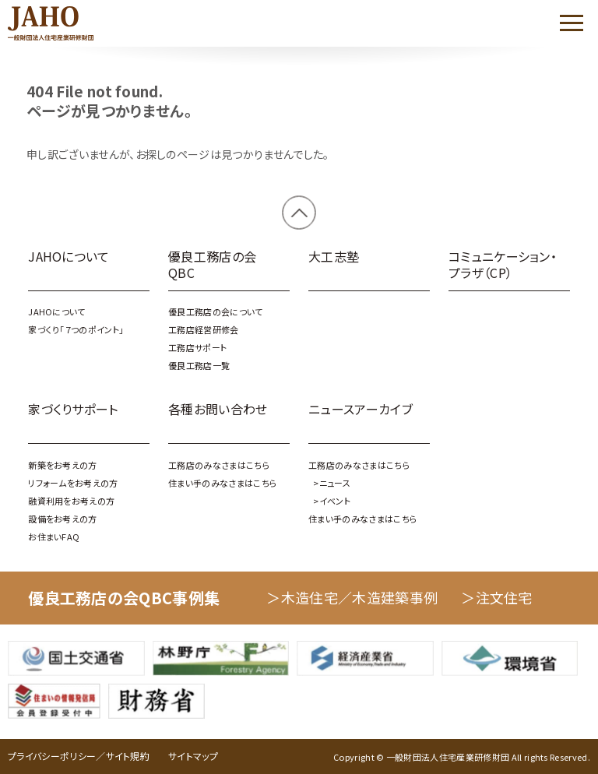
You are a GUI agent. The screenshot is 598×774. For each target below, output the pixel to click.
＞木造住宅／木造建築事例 (352, 597)
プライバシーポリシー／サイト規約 (79, 755)
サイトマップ (193, 755)
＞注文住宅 (497, 597)
